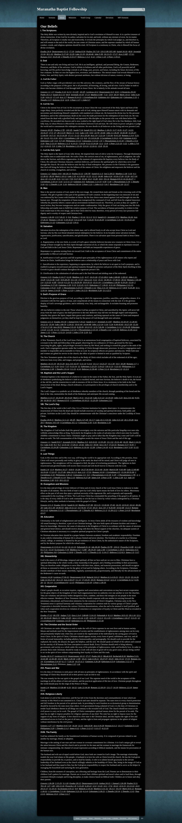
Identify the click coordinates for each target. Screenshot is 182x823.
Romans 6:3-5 (63, 400)
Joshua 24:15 (104, 783)
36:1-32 (49, 54)
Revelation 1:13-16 (74, 146)
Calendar (98, 18)
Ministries (72, 18)
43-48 (45, 659)
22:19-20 (109, 398)
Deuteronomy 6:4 (106, 92)
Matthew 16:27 (61, 469)
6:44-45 (117, 324)
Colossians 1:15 (130, 97)
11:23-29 (94, 400)
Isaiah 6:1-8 (72, 505)
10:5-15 (97, 505)
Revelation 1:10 (116, 184)
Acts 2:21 (88, 280)
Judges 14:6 (56, 173)
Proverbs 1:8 (70, 786)
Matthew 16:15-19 (48, 364)
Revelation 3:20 (95, 290)
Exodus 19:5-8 (60, 322)
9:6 (69, 217)
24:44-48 (87, 324)
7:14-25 (90, 220)
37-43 (112, 505)
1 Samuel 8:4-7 (73, 322)
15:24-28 (126, 327)
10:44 (84, 179)
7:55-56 (109, 135)
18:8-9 (71, 469)
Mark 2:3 (56, 618)
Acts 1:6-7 (103, 445)
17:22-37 (53, 472)
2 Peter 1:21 (87, 184)
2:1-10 (50, 330)
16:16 (43, 133)
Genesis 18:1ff (46, 130)
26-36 (101, 327)
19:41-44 (78, 324)
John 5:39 (98, 54)
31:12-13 (72, 547)
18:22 (115, 786)
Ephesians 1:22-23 (88, 366)
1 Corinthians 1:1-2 (113, 327)
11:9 (52, 469)
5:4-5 (62, 366)
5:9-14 (85, 146)
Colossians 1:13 (66, 447)
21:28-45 (133, 322)
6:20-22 (88, 786)
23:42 (81, 445)
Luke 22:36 (82, 687)
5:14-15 (92, 615)
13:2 (89, 179)
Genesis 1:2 (45, 173)
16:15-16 (60, 135)
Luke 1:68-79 (60, 324)
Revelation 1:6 (120, 447)
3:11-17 (97, 728)
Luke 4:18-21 (93, 659)
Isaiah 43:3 (57, 94)
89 (107, 51)
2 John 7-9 (60, 146)
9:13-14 (73, 366)
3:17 (114, 130)
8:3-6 (83, 217)
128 (52, 786)
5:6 (75, 220)
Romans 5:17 (123, 445)
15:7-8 (80, 508)
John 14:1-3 (71, 472)
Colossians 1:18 (47, 369)
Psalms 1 (75, 217)
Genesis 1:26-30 (47, 217)
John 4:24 (135, 94)
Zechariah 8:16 (119, 656)
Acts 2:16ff (123, 54)
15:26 (127, 176)
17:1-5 (70, 135)
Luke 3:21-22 (98, 398)
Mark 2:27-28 (82, 420)
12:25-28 (102, 442)
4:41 (91, 133)
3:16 (42, 143)
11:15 (136, 447)
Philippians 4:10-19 (83, 582)
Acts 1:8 (44, 179)
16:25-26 (56, 57)
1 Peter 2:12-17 (86, 728)
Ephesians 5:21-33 (74, 791)
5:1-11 (78, 580)
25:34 (51, 324)
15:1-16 (74, 280)
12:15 (71, 582)
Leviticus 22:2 (92, 92)
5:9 (53, 146)
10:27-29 (128, 324)
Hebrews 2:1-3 (115, 288)
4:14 (79, 369)
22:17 (126, 184)
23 (72, 220)
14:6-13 (49, 97)
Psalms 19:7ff (106, 547)
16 (88, 447)
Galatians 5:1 (130, 726)
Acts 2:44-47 (69, 580)
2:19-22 (101, 366)
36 (53, 280)
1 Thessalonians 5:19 (121, 181)
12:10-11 (93, 146)
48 (138, 469)
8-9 (71, 552)
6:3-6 (89, 364)
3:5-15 (133, 618)
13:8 (106, 143)
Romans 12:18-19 (98, 687)
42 (54, 580)
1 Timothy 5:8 (111, 791)
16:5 (117, 364)
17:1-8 (55, 97)
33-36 (108, 420)
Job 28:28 (95, 547)
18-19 (82, 176)
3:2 (42, 146)
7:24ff (83, 550)
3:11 (77, 133)
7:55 (71, 179)
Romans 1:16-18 (134, 280)
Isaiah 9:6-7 (56, 442)
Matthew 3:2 (82, 442)
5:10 (130, 447)
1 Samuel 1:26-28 (118, 783)
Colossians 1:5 (79, 475)
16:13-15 (107, 54)
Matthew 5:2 (75, 550)
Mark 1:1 (70, 133)
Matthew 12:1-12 (62, 420)
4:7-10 (62, 141)
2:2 (81, 138)
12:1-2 (113, 580)
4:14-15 (74, 143)
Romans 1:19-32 (56, 220)
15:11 (100, 280)
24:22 (43, 324)
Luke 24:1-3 (101, 420)
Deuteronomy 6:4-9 (90, 783)
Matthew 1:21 (78, 277)
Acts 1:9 (94, 135)
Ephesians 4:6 (116, 97)
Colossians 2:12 (105, 400)
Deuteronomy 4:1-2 (60, 51)
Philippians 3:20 (47, 728)
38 (126, 133)
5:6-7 (106, 184)
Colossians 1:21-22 (64, 222)
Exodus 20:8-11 (47, 420)
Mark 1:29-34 (69, 659)
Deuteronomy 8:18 (77, 577)
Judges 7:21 (66, 615)
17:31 (88, 472)
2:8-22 (105, 285)
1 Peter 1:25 (101, 57)
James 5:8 (95, 477)
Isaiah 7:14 (78, 130)
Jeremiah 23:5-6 (69, 442)
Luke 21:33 (80, 54)
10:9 (62, 280)
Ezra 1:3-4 (76, 615)
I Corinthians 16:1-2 (68, 422)
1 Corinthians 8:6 (89, 97)
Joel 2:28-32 (109, 173)
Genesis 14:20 (46, 577)
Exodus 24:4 (46, 51)
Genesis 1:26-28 (47, 783)
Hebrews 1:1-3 (64, 143)
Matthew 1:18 (121, 173)
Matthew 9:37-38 (85, 505)
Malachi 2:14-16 (86, 789)
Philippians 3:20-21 (64, 475)
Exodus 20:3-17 (47, 656)
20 (120, 135)
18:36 (95, 445)
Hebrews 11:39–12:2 (128, 330)
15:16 (135, 324)
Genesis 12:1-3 (47, 322)
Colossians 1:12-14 (68, 330)
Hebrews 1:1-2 (84, 57)
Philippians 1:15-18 (95, 621)
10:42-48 (120, 508)
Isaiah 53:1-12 (90, 130)
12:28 (92, 447)
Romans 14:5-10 (52, 422)
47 (77, 364)
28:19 (116, 94)
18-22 (62, 217)
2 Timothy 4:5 (88, 510)
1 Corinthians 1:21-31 (114, 220)
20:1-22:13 (64, 480)
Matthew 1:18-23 (104, 130)
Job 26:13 (67, 173)
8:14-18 (98, 220)
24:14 (132, 505)
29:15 (43, 789)
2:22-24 (101, 135)
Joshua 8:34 (80, 51)
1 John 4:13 (98, 184)
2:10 (114, 330)
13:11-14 (96, 282)
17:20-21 (74, 445)
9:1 (42, 445)
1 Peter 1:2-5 (56, 332)
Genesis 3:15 (46, 277)
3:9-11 (76, 222)
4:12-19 (105, 728)
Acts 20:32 (57, 327)
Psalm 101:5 (97, 656)
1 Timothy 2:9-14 (62, 369)
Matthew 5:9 (55, 687)
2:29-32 (70, 324)
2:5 (56, 217)
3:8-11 (108, 366)
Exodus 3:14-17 (58, 277)
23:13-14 (130, 786)
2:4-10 (68, 332)
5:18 (109, 181)
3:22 (125, 143)
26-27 (130, 179)
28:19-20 (68, 398)
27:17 (88, 656)
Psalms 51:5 (132, 783)
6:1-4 (85, 791)
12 (65, 176)
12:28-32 (44, 176)
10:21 (84, 659)
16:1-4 (49, 582)
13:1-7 (109, 687)
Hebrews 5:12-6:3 (117, 552)
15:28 (95, 179)
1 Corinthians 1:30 (71, 138)
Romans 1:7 (131, 364)
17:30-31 (116, 280)
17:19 (71, 51)
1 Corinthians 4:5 (112, 472)
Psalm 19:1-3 (46, 94)
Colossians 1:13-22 (90, 141)
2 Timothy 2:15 (94, 552)
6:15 (86, 285)
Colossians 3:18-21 (97, 791)
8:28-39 (80, 327)
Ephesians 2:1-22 (48, 222)
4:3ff (54, 282)
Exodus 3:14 (60, 92)
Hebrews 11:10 (80, 447)
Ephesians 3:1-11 (56, 510)
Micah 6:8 (107, 656)
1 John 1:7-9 (133, 143)
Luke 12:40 (131, 469)
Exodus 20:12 (75, 783)
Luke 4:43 (48, 445)
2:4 (42, 282)
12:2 (101, 143)
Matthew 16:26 (126, 217)
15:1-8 (91, 138)
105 (110, 51)
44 (92, 469)
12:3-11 (66, 181)
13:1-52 (110, 442)
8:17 (76, 179)
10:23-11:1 (79, 661)
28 (66, 135)
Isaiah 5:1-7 (91, 322)
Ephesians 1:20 (47, 141)
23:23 (127, 577)
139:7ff (87, 173)
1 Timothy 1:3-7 (80, 552)
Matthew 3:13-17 (48, 398)
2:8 (78, 664)
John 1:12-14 (97, 324)
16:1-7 (91, 420)
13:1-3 (95, 364)
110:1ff (69, 130)
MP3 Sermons (123, 18)
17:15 (89, 508)
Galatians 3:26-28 (92, 661)
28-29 (67, 280)
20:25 (111, 659)
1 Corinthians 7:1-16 (56, 791)
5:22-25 (80, 285)
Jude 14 (131, 477)
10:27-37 (103, 659)
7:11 (106, 94)
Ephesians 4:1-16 (78, 621)
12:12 (94, 176)
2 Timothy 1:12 (90, 288)
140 (113, 51)
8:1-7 (43, 550)
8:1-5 (110, 615)
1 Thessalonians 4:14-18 (113, 141)
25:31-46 (118, 442)
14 (80, 184)
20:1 (126, 420)
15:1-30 (111, 364)
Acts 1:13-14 (77, 618)
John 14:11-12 (70, 508)
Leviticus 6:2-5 (61, 656)
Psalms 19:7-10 (92, 51)
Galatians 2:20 (64, 285)
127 (48, 786)
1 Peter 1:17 (75, 100)
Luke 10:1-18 (49, 508)
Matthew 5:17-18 (61, 54)
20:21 (95, 508)
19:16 (105, 146)
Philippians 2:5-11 (73, 141)
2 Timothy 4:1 (58, 477)
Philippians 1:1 (128, 366)
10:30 (122, 133)
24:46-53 (59, 508)
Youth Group (85, 18)
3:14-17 (105, 552)
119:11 (103, 51)
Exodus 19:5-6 (60, 505)
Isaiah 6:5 (102, 217)
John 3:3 (88, 445)
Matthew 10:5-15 (121, 615)
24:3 (137, 786)
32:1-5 (89, 217)
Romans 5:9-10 (69, 327)
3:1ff (58, 288)
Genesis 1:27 (46, 726)
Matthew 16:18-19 (120, 322)
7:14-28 (82, 143)
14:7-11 (52, 135)
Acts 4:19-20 (98, 726)
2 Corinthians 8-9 (61, 582)
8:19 (131, 445)
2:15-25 (58, 783)
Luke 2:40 (101, 550)
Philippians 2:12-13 (124, 285)
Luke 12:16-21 (46, 580)
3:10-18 (67, 220)
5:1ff (114, 475)
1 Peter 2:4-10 (102, 447)
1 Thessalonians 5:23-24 (72, 288)
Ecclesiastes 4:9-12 (66, 789)
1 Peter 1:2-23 (67, 290)
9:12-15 (89, 143)
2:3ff (78, 659)
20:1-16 (132, 615)
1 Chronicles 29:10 (127, 92)
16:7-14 (133, 176)
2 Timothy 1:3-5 (127, 791)
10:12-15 (88, 327)
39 (80, 179)
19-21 (115, 577)
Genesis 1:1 (45, 92)
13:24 (99, 786)
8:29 (119, 130)
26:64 (105, 469)
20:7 (54, 400)
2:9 (100, 141)
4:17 (87, 277)
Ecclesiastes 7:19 (61, 550)
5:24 (57, 280)
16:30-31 (107, 280)
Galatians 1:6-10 (63, 621)
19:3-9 (118, 789)
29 (118, 133)
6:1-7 (64, 661)
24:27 (83, 469)
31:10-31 (53, 789)
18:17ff (56, 615)
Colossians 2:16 (84, 422)
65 (122, 324)
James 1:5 (130, 552)
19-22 (82, 322)
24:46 (102, 133)
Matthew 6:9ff (96, 94)
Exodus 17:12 (46, 615)
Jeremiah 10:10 (77, 94)
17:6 (42, 327)
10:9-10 (86, 282)
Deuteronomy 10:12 (76, 656)
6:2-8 (69, 277)
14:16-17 (117, 176)
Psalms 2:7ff (59, 130)
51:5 (95, 217)
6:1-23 (67, 282)
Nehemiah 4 (102, 615)
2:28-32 (124, 277)
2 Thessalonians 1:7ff (126, 475)
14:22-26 (88, 398)
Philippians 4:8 (50, 552)
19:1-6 (106, 179)
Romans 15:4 (46, 57)
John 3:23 (118, 398)
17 (47, 789)
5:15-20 (80, 786)
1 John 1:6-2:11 (80, 290)
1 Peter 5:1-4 (103, 369)
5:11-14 (83, 364)
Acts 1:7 (63, 97)
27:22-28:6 (103, 277)
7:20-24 (70, 661)
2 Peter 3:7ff (106, 477)
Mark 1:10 (59, 176)
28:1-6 (60, 133)
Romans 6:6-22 (103, 580)
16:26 (74, 726)
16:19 (118, 505)
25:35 (60, 659)
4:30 (104, 181)
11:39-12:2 (112, 510)
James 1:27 (71, 664)
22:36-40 (53, 659)
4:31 (58, 179)
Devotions (109, 18)
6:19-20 (124, 282)
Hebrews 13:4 (52, 794)
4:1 (134, 173)
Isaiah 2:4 (45, 469)
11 (46, 550)
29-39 (79, 282)
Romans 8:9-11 (116, 179)
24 (70, 726)
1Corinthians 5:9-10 (52, 661)
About (62, 18)
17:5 (51, 133)
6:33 (69, 687)
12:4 (94, 786)
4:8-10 (91, 442)
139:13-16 (60, 786)
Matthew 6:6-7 (62, 726)
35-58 (131, 472)
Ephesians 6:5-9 (108, 661)
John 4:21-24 (117, 420)
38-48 (63, 687)
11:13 (88, 176)
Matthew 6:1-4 (106, 577)
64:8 (68, 94)
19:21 (121, 577)
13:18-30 (105, 505)
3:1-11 (56, 330)
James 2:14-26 (54, 290)
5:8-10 (60, 282)
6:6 (84, 220)
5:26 (42, 97)
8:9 (120, 138)
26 (122, 176)
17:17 (115, 54)
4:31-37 (92, 618)
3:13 (74, 285)
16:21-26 (93, 277)
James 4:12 (74, 728)
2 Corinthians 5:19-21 (109, 138)
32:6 (116, 92)
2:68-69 (85, 615)
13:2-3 (128, 508)
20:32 (123, 280)
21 (112, 366)
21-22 (76, 135)
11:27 (124, 130)
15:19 (126, 220)
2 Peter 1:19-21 (113, 57)
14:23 (101, 364)
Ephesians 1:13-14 (93, 181)
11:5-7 (96, 327)
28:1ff (72, 420)
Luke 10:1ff (66, 618)
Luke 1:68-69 (114, 277)
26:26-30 (59, 398)
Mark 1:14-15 (134, 442)
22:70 (96, 133)
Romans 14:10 (98, 472)
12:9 (67, 100)
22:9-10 (125, 505)
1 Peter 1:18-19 (99, 582)
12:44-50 (44, 135)
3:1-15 (73, 369)
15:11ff (75, 92)
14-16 (125, 179)
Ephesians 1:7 (95, 285)
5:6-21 (46, 138)
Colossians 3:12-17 (124, 661)
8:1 (55, 445)
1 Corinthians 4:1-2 (125, 580)
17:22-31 (113, 445)
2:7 (52, 92)
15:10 (130, 282)
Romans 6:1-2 (111, 726)
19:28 (77, 469)
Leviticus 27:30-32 (61, 577)
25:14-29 (134, 577)
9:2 (59, 445)
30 (119, 282)
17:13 (87, 94)
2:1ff (86, 618)
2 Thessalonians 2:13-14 (87, 330)
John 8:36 (88, 726)
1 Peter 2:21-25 (115, 143)
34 (56, 138)
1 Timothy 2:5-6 (131, 141)
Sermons (52, 18)
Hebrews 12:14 (125, 687)
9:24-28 (131, 288)
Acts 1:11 (81, 472)
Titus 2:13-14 (51, 143)
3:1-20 (65, 783)
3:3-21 (49, 280)
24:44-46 (89, 54)
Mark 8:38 (113, 469)
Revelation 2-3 (116, 369)
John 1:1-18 (111, 133)
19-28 (130, 420)
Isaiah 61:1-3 (97, 173)
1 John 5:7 (85, 100)
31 (47, 324)
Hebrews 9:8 (73, 184)
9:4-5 (116, 135)
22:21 (80, 726)
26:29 (125, 442)
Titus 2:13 (71, 477)
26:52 (74, 687)
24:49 (100, 176)
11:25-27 (132, 133)
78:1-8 (43, 786)
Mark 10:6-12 (128, 789)
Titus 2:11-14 (102, 288)
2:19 (86, 332)
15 (64, 94)
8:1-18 (73, 282)
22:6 (121, 786)
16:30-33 (47, 400)
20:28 (123, 364)
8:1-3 (52, 138)
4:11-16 (112, 285)
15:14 (51, 550)
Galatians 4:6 (103, 97)
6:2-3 (69, 92)
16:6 (100, 179)
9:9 (76, 789)
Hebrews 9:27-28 (83, 477)
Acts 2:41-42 (70, 364)
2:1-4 (50, 179)
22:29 (71, 54)
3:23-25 (47, 282)
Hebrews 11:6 (58, 100)
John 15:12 (119, 659)
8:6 (85, 138)
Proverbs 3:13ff (126, 547)
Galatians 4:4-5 (129, 138)
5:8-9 (124, 288)
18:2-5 (111, 789)
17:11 (131, 54)
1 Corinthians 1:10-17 (121, 618)
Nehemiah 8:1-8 (83, 547)
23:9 (110, 94)
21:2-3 (126, 369)
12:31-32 (65, 445)
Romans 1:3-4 (127, 135)
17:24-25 (86, 580)
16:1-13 (59, 580)
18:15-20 (60, 364)
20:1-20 (83, 135)
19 (64, 133)
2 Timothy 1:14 (55, 184)
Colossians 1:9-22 (48, 288)
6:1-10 (64, 547)
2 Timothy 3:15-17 (68, 57)
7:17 (67, 366)
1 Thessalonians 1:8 (73, 510)
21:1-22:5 (107, 290)
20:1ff (82, 92)
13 (71, 181)
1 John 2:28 (118, 477)
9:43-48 (122, 469)
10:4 (60, 138)
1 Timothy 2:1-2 (61, 728)
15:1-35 (107, 618)
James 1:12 (45, 332)
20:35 (93, 580)
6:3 (66, 179)
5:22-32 (117, 366)
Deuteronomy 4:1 (48, 547)
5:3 (63, 179)
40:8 (130, 51)
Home (42, 18)
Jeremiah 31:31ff (104, 322)
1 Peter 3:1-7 (64, 794)
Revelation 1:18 (47, 480)
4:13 (111, 447)
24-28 (96, 138)
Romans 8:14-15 (74, 97)
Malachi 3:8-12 (92, 577)
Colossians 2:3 (64, 552)
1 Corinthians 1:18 (109, 282)
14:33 (130, 130)
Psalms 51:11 (77, 173)
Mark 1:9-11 (125, 94)
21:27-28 (61, 472)
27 (47, 133)
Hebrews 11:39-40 (89, 369)
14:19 (115, 687)
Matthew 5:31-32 (101, 789)
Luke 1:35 (84, 133)
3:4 (88, 475)
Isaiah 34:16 (122, 51)
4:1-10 (137, 547)
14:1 (105, 786)
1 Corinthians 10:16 (78, 400)
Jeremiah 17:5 (113, 217)
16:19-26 (44, 472)
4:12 (92, 57)
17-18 (49, 327)
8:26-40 (112, 508)
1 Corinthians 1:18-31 (115, 550)
